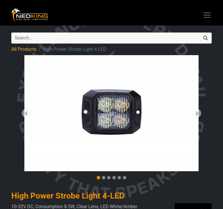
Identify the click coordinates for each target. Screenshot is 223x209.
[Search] (205, 38)
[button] (26, 113)
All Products (23, 49)
